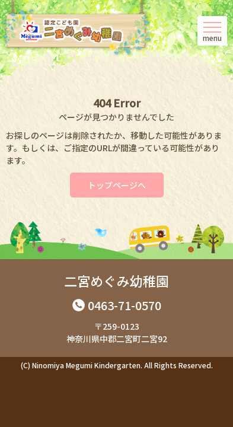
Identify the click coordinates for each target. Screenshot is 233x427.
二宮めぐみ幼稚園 (116, 280)
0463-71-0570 (124, 305)
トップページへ (117, 185)
